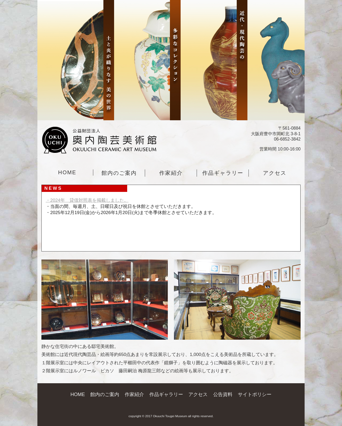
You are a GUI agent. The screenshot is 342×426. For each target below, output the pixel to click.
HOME (67, 172)
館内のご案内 (119, 173)
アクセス (274, 173)
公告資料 (222, 394)
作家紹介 (171, 173)
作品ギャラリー (222, 173)
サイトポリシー (254, 394)
